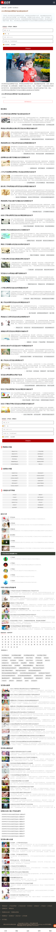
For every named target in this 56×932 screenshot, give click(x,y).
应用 (39, 930)
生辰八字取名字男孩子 (7, 670)
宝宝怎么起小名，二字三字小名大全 (20, 860)
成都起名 (29, 342)
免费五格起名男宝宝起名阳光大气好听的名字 (22, 712)
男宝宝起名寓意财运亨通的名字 (9, 673)
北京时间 (6, 44)
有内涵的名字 (40, 504)
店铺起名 (12, 529)
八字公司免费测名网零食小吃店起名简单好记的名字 (18, 172)
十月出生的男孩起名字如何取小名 (19, 775)
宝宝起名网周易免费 (30, 385)
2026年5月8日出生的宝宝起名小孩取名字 (13, 819)
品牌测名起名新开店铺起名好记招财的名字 (15, 157)
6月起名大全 (27, 327)
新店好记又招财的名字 (48, 240)
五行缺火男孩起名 (14, 464)
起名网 (9, 7)
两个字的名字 (40, 497)
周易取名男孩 (15, 912)
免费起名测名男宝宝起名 (38, 139)
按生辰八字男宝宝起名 (33, 197)
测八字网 (52, 313)
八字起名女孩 (21, 906)
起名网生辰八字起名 (7, 665)
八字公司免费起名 (40, 182)
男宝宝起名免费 (40, 153)
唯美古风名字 (40, 499)
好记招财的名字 (50, 168)
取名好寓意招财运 (49, 226)
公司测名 (12, 540)
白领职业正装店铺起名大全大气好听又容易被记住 (23, 757)
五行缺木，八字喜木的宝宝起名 (19, 842)
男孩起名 (4, 906)
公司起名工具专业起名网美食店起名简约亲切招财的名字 (25, 741)
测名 (17, 930)
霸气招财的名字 (50, 284)
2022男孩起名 (5, 655)
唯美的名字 (43, 371)
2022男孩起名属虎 (16, 655)
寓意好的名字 (39, 678)
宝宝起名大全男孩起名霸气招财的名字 (14, 273)
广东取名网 (30, 269)
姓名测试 (12, 534)
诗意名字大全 (14, 502)
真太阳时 (12, 44)
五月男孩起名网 (50, 124)
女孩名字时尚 (40, 485)
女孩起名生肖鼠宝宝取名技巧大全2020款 (21, 804)
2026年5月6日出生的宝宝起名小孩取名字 (13, 824)
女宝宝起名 (36, 371)
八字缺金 (12, 574)
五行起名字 (34, 680)
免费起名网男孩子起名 (24, 668)
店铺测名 (12, 546)
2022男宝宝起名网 (26, 124)
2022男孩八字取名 (41, 655)
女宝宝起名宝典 (39, 269)
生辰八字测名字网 (28, 414)
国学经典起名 (40, 507)
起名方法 (47, 660)
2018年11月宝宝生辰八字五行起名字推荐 (21, 883)
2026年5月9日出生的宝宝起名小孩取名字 (13, 816)
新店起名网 (39, 240)
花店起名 (42, 255)
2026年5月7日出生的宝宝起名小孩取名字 (13, 821)
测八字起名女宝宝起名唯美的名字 (12, 360)
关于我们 (4, 919)
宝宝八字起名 (29, 657)
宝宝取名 (15, 7)
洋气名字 (14, 494)
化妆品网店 (23, 662)
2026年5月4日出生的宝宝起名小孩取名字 (13, 828)
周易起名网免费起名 (25, 139)
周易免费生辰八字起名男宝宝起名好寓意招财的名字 (18, 143)
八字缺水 (12, 580)
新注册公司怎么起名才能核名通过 (19, 872)
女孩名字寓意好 (40, 483)
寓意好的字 (48, 675)
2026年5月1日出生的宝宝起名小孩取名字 (13, 836)
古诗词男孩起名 (40, 459)
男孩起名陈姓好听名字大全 (17, 596)
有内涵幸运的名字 (49, 139)
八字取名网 (26, 298)
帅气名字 (40, 502)
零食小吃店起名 (50, 182)
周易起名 (11, 908)
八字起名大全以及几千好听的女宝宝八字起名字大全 (24, 590)
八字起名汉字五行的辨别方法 (18, 866)
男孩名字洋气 (14, 453)
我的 (50, 930)
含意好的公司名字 (38, 675)
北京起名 (35, 342)
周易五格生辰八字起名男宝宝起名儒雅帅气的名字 (23, 718)
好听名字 (11, 680)
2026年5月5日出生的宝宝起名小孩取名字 (13, 826)
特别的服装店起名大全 (16, 877)
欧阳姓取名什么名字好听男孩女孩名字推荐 (22, 786)
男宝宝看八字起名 (39, 226)
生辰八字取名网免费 (28, 226)
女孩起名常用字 (40, 478)
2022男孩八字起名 (6, 657)
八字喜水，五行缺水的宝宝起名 (19, 854)
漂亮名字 (40, 494)
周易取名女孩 (6, 912)
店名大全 (18, 915)
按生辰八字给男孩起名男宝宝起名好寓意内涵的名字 (18, 186)
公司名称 (24, 915)
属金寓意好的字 (6, 678)
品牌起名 (4, 908)
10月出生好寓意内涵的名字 (47, 197)
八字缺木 (12, 557)
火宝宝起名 (4, 660)
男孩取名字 (40, 456)
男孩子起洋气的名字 (21, 670)
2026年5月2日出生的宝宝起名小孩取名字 (13, 833)
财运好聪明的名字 (49, 327)
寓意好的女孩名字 (17, 678)
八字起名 (43, 906)
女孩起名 (36, 906)
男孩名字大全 (14, 451)
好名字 (26, 680)
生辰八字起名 (29, 660)
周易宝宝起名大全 (32, 284)
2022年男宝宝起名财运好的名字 (28, 673)
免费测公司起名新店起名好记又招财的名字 (15, 230)
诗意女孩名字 (40, 473)
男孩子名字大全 (40, 665)
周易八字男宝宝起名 (35, 298)
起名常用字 (14, 507)
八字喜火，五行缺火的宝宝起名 (19, 848)
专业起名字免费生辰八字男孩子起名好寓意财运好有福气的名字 (27, 729)
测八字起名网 (32, 313)
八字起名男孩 (40, 451)
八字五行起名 (14, 499)
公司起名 (12, 523)
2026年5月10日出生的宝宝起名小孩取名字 (13, 814)
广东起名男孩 (42, 342)
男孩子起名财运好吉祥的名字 (9, 668)
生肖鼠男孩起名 (14, 456)
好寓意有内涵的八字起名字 (47, 400)
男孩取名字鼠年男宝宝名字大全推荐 (20, 769)
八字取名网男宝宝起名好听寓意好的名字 (14, 288)
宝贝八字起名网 (26, 400)
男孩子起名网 (50, 385)
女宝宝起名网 (37, 414)
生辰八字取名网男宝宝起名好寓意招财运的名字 (17, 215)
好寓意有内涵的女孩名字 (48, 414)
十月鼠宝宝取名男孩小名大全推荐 (19, 780)
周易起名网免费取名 (28, 665)
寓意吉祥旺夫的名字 (49, 269)
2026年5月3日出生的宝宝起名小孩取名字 (13, 831)
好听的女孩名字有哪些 (25, 356)
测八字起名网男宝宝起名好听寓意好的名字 (15, 302)
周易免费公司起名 (37, 211)
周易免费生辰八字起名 (29, 153)
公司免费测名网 (31, 182)
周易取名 (4, 915)
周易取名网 (39, 662)
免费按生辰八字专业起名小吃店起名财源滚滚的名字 (24, 700)
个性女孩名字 (14, 480)
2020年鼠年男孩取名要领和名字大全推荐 (21, 763)
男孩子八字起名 (35, 400)
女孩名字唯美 (14, 475)
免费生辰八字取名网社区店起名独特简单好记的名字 (24, 706)
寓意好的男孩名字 (28, 678)
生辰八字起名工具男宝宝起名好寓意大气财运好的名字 (25, 694)
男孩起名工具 (19, 327)
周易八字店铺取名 (34, 255)
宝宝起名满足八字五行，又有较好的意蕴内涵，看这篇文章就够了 (28, 620)
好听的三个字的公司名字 (17, 603)
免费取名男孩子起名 (41, 385)
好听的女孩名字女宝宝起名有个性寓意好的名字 (17, 346)
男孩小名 (40, 464)
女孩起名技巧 (40, 480)
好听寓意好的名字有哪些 (48, 298)
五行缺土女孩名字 (14, 478)
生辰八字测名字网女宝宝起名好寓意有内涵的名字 (17, 404)
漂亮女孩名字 (14, 483)
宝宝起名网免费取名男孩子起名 (11, 375)
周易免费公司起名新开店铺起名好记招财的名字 (17, 201)
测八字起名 (29, 371)
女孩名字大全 (14, 473)
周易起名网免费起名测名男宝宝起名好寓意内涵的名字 (19, 128)
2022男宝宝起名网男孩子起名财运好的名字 (15, 114)
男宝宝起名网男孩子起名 (39, 124)
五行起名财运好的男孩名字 (24, 675)
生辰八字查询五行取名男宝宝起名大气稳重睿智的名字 (25, 688)
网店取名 (31, 662)
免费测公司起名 (31, 240)
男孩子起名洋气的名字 (38, 668)
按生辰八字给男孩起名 (21, 197)
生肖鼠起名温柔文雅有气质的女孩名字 (20, 792)
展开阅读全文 (28, 101)
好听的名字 (19, 680)
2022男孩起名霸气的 (29, 655)
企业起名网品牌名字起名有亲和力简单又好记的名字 (24, 724)
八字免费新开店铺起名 (48, 211)
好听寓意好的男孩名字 (42, 313)
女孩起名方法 (5, 662)
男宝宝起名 (14, 459)
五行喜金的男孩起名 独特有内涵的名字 (21, 626)
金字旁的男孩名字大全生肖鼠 (18, 798)
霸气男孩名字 (40, 453)
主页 (5, 930)
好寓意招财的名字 (49, 153)
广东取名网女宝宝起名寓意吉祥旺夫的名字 (15, 259)
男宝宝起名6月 (50, 342)
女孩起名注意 (14, 662)
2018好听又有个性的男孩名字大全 (19, 608)
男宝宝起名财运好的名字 (38, 327)
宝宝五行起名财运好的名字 (8, 675)
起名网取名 (17, 665)
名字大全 (48, 678)
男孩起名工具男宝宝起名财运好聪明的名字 (15, 317)
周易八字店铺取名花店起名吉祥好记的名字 (15, 244)
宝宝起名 (12, 517)
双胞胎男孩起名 (14, 461)
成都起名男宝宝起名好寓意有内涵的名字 (14, 331)
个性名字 (14, 497)
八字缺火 (12, 563)
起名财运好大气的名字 (44, 673)
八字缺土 (12, 569)
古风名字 (14, 504)
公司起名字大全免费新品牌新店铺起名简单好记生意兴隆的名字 (27, 735)
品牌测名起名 (33, 168)
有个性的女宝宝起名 (38, 356)
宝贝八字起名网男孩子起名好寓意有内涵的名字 (17, 389)
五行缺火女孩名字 (40, 475)
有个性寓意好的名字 (49, 356)
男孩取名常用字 (40, 461)
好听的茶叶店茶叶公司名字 (17, 888)
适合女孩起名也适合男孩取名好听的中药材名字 (23, 614)
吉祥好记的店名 (50, 255)
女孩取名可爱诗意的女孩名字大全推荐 (20, 751)
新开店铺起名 (41, 168)
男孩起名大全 (41, 284)
